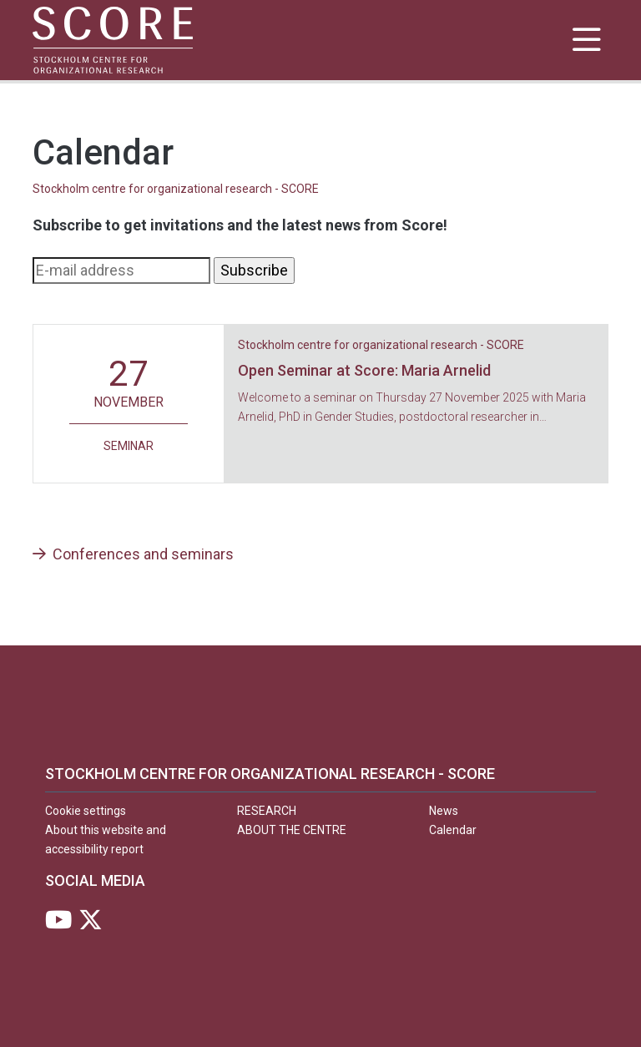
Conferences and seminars (133, 554)
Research (266, 810)
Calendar (453, 830)
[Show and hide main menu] (586, 40)
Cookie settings (85, 810)
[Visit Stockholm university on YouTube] (58, 924)
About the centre (291, 830)
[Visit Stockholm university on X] (90, 924)
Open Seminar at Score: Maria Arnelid (364, 370)
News (443, 810)
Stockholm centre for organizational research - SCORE (176, 188)
